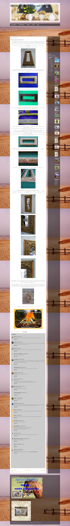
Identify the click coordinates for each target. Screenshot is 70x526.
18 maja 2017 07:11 (19, 348)
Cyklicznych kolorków (35, 306)
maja (51, 62)
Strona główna (13, 24)
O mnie (33, 24)
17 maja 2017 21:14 (19, 336)
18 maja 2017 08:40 (25, 353)
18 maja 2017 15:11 (20, 372)
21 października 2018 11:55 (20, 444)
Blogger (41, 522)
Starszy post (43, 470)
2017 (50, 59)
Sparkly (15, 449)
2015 (50, 75)
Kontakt (28, 24)
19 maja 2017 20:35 (23, 392)
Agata (15, 336)
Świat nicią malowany (17, 392)
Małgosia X (15, 372)
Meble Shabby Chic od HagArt (30, 5)
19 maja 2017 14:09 (21, 386)
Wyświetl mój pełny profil (52, 56)
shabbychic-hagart (52, 55)
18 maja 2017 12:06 (23, 367)
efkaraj (15, 409)
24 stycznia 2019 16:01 (20, 449)
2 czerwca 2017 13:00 (26, 438)
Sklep (38, 24)
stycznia (51, 71)
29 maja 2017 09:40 (18, 433)
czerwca (51, 60)
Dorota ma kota (16, 386)
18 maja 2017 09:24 (21, 359)
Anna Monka (16, 420)
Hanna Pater (16, 403)
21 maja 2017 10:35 (21, 403)
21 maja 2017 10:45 (19, 409)
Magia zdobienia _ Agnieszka (18, 438)
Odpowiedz (15, 339)
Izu (14, 433)
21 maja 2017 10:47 (19, 415)
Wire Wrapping (21, 24)
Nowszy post (13, 470)
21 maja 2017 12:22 (21, 420)
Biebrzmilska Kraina (17, 367)
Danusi (31, 127)
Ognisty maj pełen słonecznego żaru (51, 65)
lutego (51, 70)
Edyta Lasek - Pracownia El (18, 353)
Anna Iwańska (16, 359)
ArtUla (15, 348)
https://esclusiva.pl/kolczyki (34, 451)
